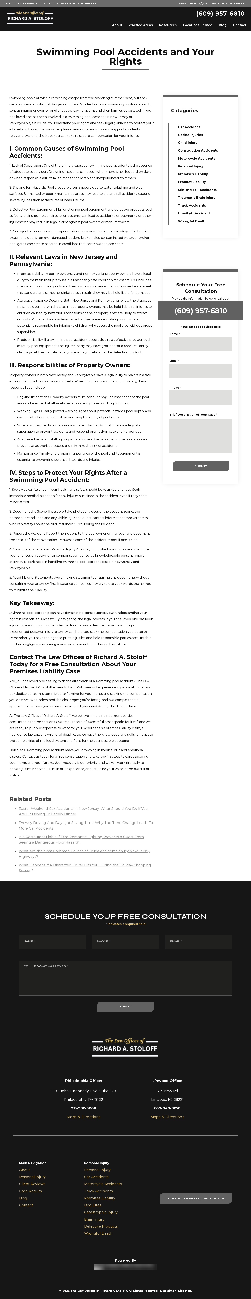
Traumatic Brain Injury (197, 198)
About (117, 25)
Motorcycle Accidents (196, 158)
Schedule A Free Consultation (195, 1198)
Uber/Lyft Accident (194, 213)
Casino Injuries (190, 135)
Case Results (30, 1191)
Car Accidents (96, 1177)
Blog (223, 25)
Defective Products (101, 1226)
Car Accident (189, 127)
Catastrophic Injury (101, 1212)
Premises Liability (193, 174)
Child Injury (187, 143)
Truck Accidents (192, 205)
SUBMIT (208, 466)
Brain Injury (94, 1219)
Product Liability (192, 182)
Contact (239, 25)
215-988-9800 (83, 1108)
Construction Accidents (198, 150)
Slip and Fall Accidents (197, 190)
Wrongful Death (191, 221)
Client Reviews (32, 1184)
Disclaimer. (168, 1291)
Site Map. (185, 1291)
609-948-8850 (167, 1108)
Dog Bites (92, 1205)
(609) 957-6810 (220, 13)
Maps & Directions (167, 1117)
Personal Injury (190, 166)
